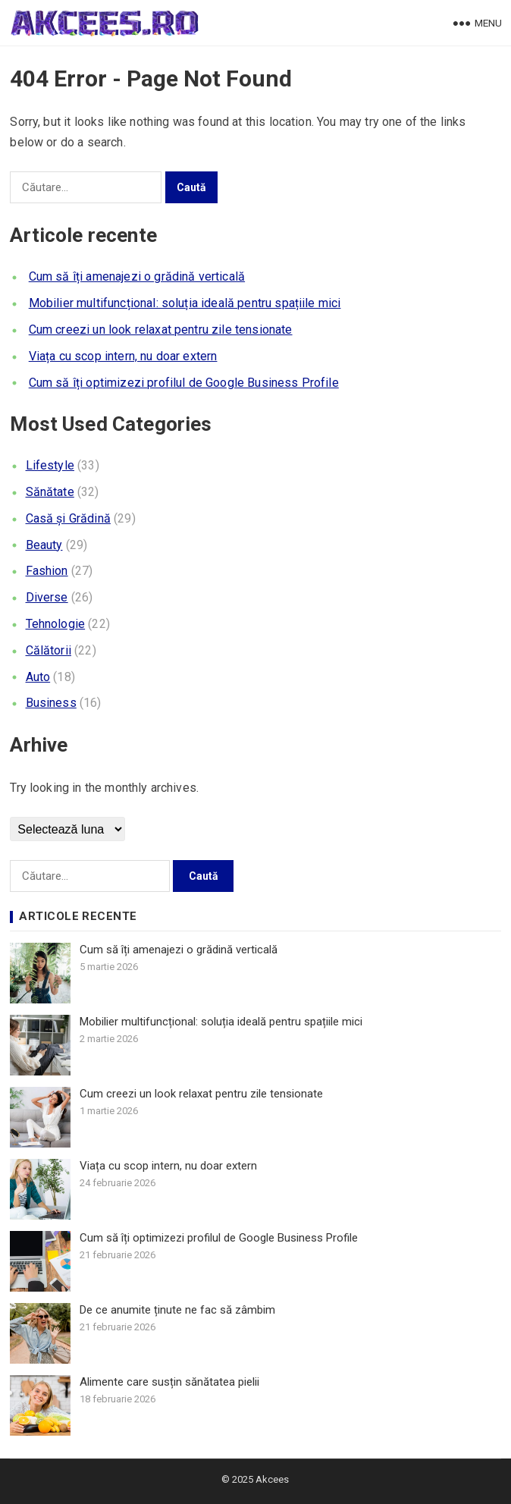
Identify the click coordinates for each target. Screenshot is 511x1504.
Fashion (47, 571)
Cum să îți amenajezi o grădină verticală (137, 276)
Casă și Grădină (68, 518)
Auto (38, 677)
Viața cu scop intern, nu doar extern (123, 356)
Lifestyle (50, 465)
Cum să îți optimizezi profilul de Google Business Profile (184, 382)
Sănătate (50, 492)
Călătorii (48, 650)
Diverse (47, 597)
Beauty (44, 545)
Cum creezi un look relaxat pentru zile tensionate (161, 329)
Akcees (272, 1479)
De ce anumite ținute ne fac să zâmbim (177, 1310)
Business (51, 702)
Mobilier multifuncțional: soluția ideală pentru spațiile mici (185, 303)
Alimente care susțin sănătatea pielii (169, 1382)
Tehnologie (56, 624)
